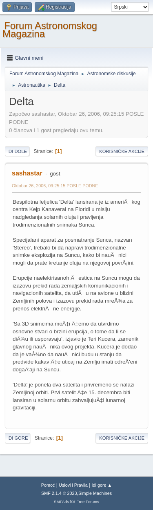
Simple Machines (95, 493)
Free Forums (87, 501)
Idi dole (17, 151)
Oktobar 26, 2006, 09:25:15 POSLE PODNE (55, 185)
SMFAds (61, 501)
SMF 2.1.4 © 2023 (59, 493)
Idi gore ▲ (102, 485)
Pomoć (48, 485)
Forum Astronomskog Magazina (49, 29)
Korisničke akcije (121, 151)
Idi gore (17, 438)
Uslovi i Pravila (73, 485)
